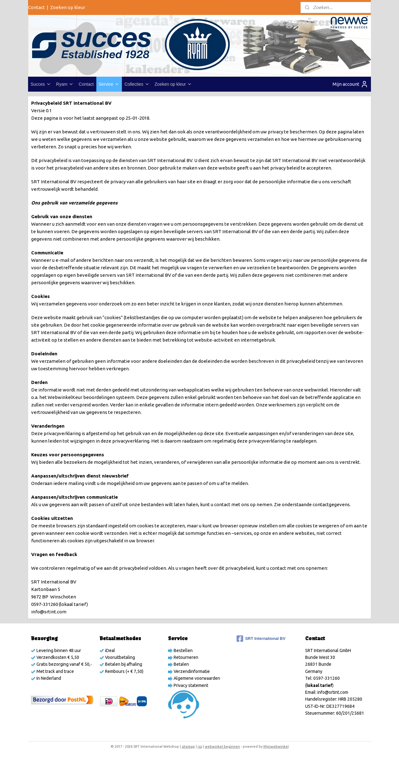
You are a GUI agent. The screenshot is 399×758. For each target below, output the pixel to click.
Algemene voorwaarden (196, 678)
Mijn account (350, 84)
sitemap (188, 746)
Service (109, 84)
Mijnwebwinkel (276, 746)
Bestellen (183, 650)
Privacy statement (190, 685)
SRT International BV (261, 638)
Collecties (137, 84)
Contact (36, 7)
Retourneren (185, 657)
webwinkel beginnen (222, 746)
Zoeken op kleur (67, 7)
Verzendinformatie (191, 671)
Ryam (65, 84)
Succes (41, 84)
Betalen (181, 664)
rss (200, 746)
